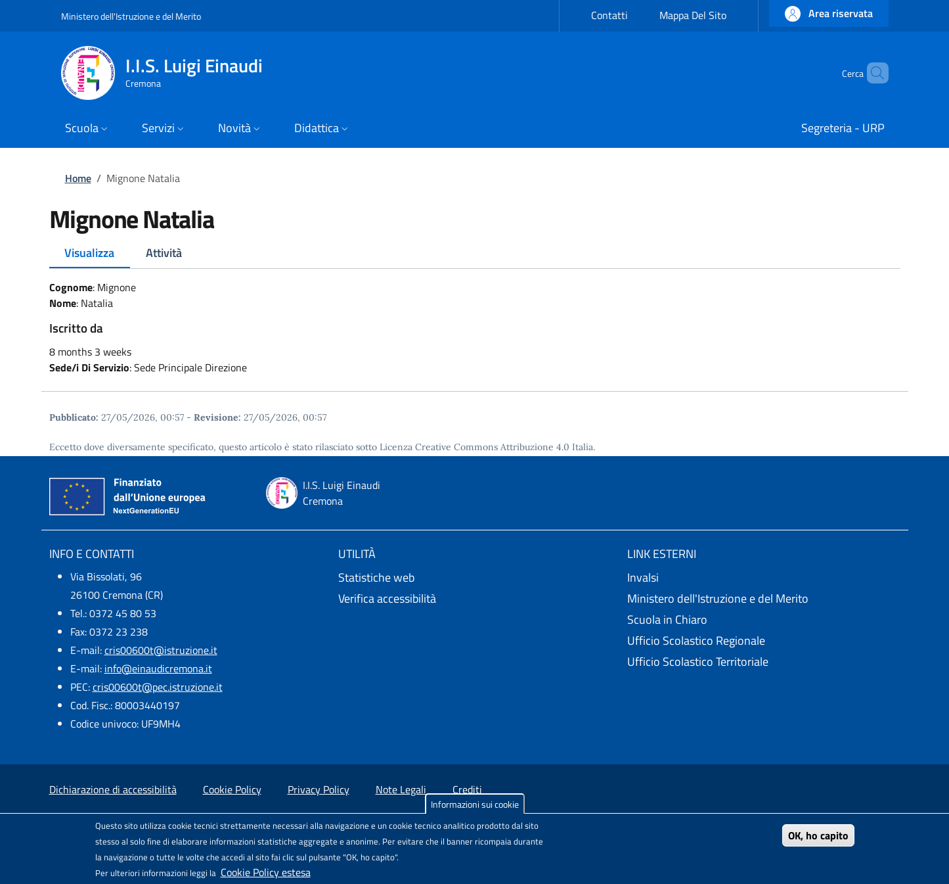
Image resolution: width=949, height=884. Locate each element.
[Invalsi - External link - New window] (763, 577)
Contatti (609, 15)
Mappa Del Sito (692, 15)
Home (78, 178)
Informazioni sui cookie (475, 804)
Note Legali (401, 789)
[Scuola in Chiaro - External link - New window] (763, 619)
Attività (164, 253)
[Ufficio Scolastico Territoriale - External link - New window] (763, 661)
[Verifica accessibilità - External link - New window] (474, 598)
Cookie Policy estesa (266, 872)
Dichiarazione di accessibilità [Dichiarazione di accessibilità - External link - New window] (113, 789)
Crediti (467, 789)
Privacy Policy (318, 789)
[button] (829, 13)
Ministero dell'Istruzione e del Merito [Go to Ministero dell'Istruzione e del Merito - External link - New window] (131, 16)
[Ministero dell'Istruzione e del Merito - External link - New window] (763, 598)
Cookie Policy (232, 789)
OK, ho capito (818, 835)
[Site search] (873, 73)
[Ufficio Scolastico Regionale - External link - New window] (763, 640)
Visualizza (89, 253)
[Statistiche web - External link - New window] (474, 577)
